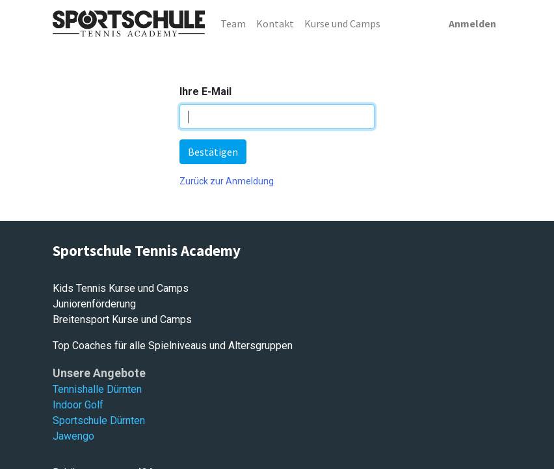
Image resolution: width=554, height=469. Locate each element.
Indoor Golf (78, 405)
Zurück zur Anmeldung (226, 181)
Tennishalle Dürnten (97, 389)
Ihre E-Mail (205, 91)
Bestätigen (213, 151)
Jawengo (73, 436)
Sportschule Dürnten (99, 420)
